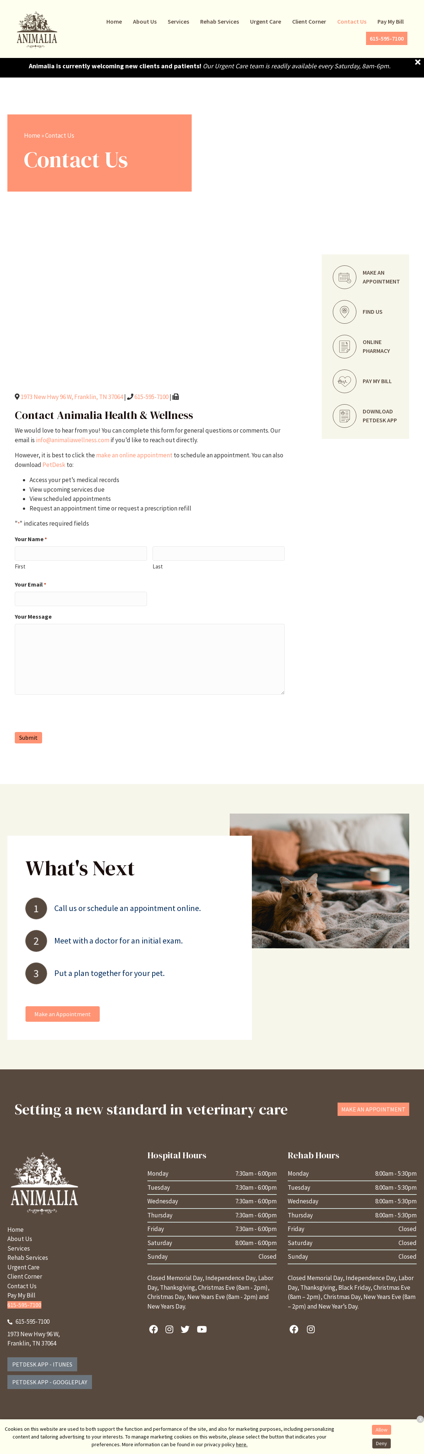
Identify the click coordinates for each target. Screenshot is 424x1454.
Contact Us (22, 1286)
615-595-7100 (151, 397)
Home (32, 135)
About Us (19, 1239)
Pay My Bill (21, 1295)
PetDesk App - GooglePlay (49, 1382)
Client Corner (24, 1276)
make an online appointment (134, 455)
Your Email (30, 585)
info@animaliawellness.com (72, 440)
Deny (381, 1443)
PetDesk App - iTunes (42, 1364)
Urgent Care (23, 1267)
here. (241, 1444)
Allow (381, 1429)
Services (18, 1248)
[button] (62, 1014)
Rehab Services (27, 1258)
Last (158, 566)
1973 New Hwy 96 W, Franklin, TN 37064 (72, 397)
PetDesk (53, 465)
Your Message (33, 616)
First (20, 566)
